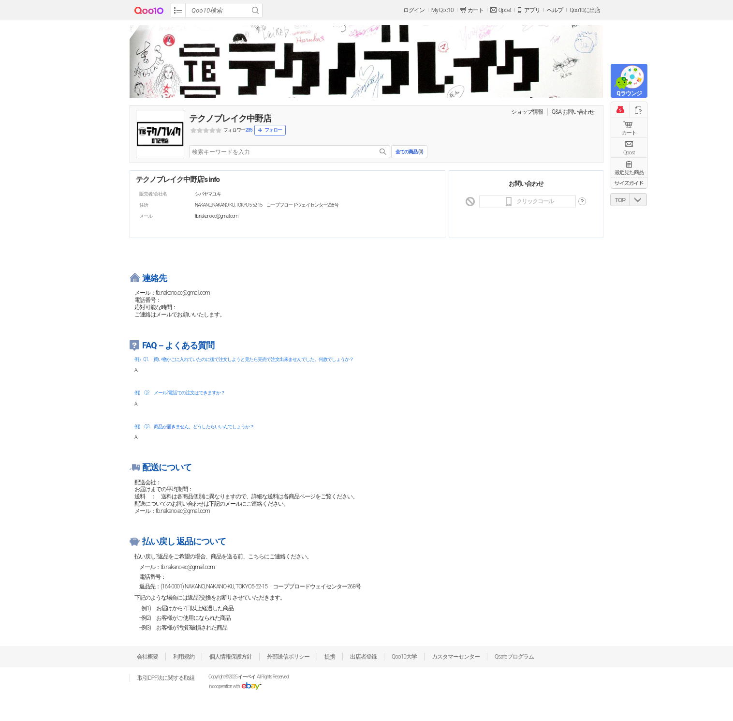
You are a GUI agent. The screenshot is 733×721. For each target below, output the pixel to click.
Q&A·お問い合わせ (573, 111)
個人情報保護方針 (230, 656)
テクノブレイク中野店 (230, 118)
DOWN (638, 200)
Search (255, 10)
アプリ (532, 10)
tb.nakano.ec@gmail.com (188, 567)
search (383, 152)
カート (629, 133)
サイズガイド (629, 183)
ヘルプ (555, 10)
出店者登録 (363, 656)
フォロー (273, 130)
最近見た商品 (629, 172)
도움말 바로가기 (582, 201)
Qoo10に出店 (585, 10)
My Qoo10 (442, 10)
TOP (620, 200)
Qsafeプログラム (514, 656)
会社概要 (147, 656)
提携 (329, 656)
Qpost (504, 10)
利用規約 (183, 656)
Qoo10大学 (404, 656)
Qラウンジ (628, 93)
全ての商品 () (409, 151)
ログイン (414, 10)
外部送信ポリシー (288, 656)
